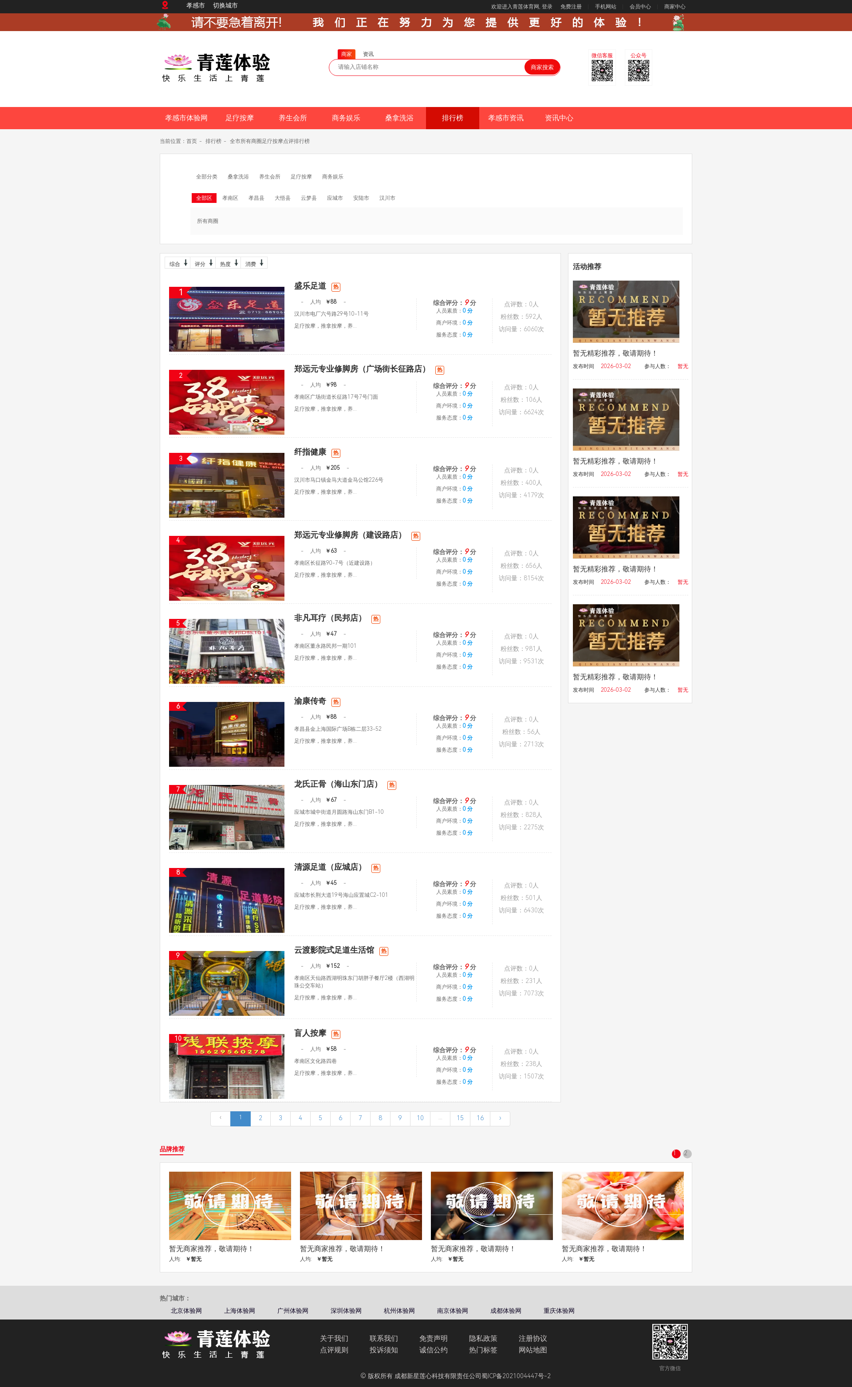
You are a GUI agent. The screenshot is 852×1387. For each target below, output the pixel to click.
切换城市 (225, 5)
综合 (177, 262)
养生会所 (293, 118)
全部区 (204, 198)
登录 (547, 7)
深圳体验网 (346, 1310)
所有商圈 (207, 221)
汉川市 (387, 198)
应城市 (335, 198)
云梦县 (309, 198)
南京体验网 (452, 1310)
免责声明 (433, 1338)
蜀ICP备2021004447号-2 (516, 1375)
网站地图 (533, 1350)
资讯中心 (559, 118)
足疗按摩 (239, 118)
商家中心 (675, 7)
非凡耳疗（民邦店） (337, 617)
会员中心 (640, 7)
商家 (346, 54)
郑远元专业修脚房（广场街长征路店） (369, 368)
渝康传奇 (317, 700)
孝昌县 (256, 198)
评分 (203, 262)
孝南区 (230, 198)
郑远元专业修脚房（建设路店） (357, 534)
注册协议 (533, 1338)
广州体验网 (292, 1310)
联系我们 (384, 1338)
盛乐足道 (317, 285)
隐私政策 (483, 1338)
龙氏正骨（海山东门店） (345, 784)
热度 (228, 262)
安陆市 (361, 198)
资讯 (368, 54)
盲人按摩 (317, 1033)
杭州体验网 (399, 1310)
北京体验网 (186, 1310)
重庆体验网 (559, 1310)
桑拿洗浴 (399, 118)
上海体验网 (239, 1310)
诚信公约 (433, 1350)
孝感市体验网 (186, 118)
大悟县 (283, 198)
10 (420, 1117)
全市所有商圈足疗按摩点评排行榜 (270, 141)
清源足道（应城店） (337, 867)
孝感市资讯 (506, 118)
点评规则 (334, 1350)
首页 (191, 141)
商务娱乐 (346, 118)
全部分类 (206, 177)
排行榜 (452, 118)
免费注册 (571, 7)
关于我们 (334, 1338)
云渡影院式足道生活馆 (341, 950)
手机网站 (605, 7)
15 (460, 1117)
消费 (253, 262)
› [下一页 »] (500, 1117)
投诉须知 (384, 1350)
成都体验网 (505, 1310)
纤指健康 (317, 451)
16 (480, 1117)
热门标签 (483, 1350)
